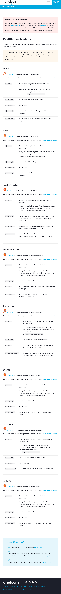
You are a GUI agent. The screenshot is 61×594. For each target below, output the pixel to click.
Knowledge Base (47, 556)
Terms (4, 586)
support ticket (38, 547)
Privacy (11, 586)
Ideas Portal (47, 562)
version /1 (43, 25)
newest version (15, 25)
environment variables (50, 78)
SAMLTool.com (42, 586)
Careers (32, 586)
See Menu (8, 7)
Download (8, 74)
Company (25, 586)
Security (18, 586)
